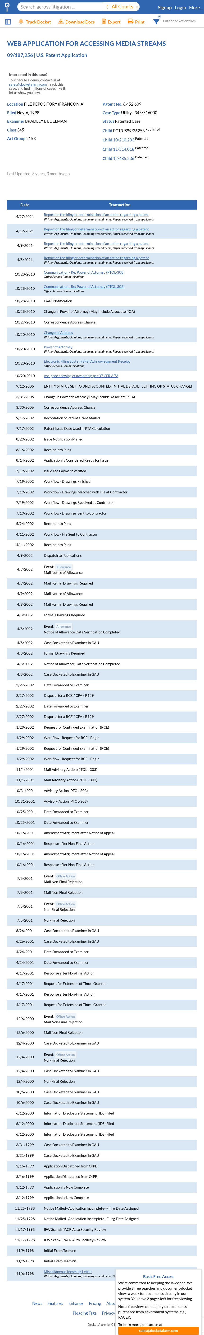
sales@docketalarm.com (28, 84)
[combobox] (156, 20)
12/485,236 (123, 158)
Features (55, 1303)
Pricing (95, 1303)
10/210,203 (123, 139)
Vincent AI (163, 1303)
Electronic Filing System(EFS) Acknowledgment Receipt (87, 361)
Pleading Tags (84, 1313)
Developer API (135, 1303)
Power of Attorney (58, 347)
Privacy (108, 1313)
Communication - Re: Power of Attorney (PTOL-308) (84, 272)
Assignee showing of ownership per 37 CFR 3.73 (81, 376)
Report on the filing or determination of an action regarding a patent (96, 215)
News (37, 1303)
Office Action (65, 876)
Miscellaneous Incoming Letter (68, 1272)
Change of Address (58, 333)
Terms (126, 1313)
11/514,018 (123, 149)
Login (180, 7)
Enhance (75, 1303)
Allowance (63, 567)
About (111, 1303)
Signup (165, 7)
